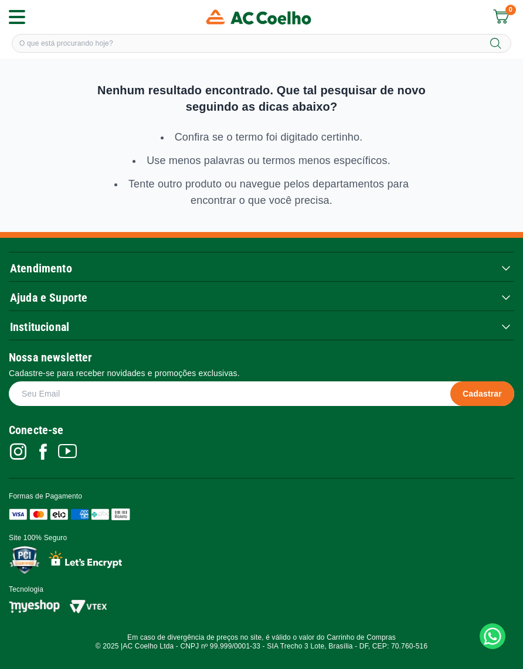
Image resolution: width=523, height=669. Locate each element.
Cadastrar (482, 393)
